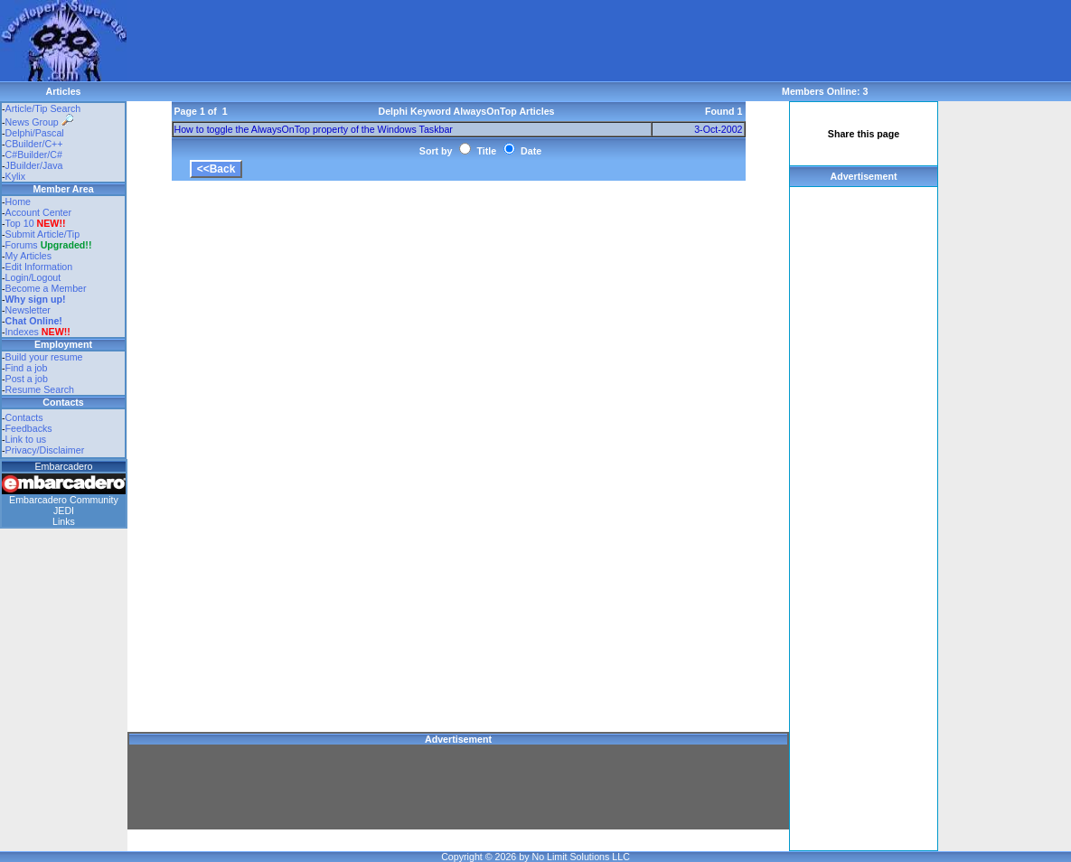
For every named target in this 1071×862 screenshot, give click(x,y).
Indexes (22, 331)
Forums (48, 244)
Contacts (24, 417)
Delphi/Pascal (34, 132)
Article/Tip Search (43, 108)
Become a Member (46, 288)
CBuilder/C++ (34, 143)
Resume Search (39, 389)
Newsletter (28, 310)
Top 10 (19, 223)
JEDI (63, 510)
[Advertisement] (455, 40)
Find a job (26, 367)
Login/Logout (33, 277)
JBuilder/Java (34, 165)
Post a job (26, 378)
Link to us (26, 439)
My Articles (28, 255)
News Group (39, 122)
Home (18, 201)
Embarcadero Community (63, 499)
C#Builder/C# (33, 154)
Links (63, 521)
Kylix (15, 176)
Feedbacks (28, 428)
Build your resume (44, 356)
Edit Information (39, 266)
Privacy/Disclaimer (45, 450)
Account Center (38, 212)
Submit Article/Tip (42, 234)
